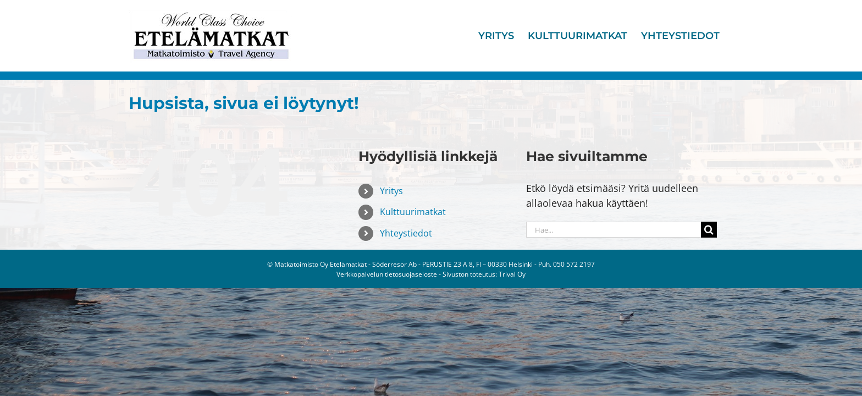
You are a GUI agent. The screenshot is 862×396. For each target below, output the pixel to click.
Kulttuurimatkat (413, 212)
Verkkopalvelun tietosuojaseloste (386, 274)
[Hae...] (613, 230)
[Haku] (709, 230)
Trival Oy (512, 274)
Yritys (391, 191)
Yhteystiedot (406, 233)
